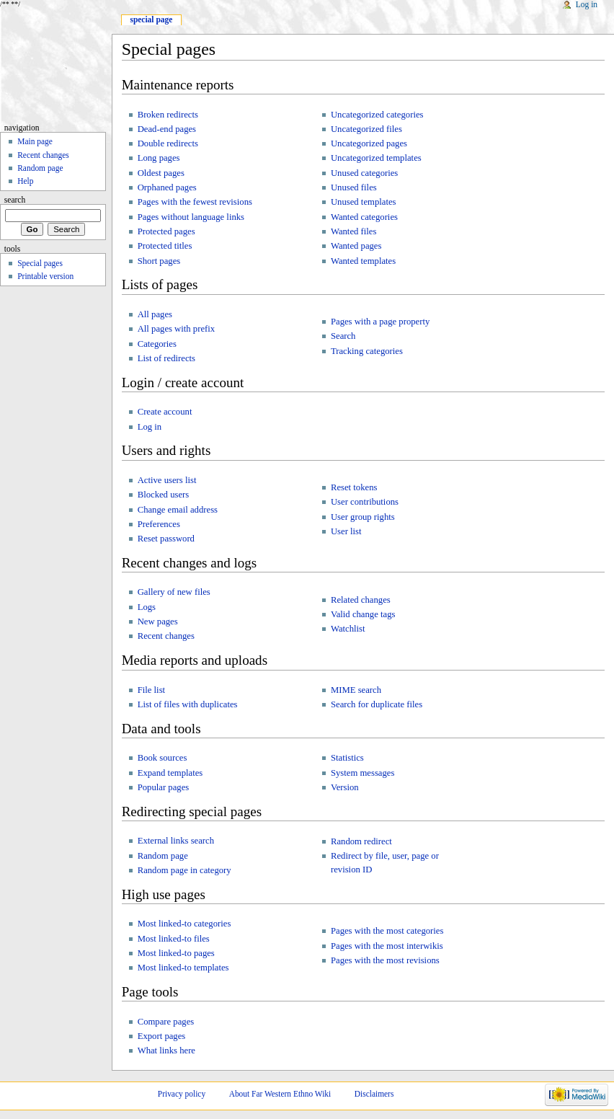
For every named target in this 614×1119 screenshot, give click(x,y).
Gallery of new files (174, 592)
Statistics (347, 758)
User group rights (363, 517)
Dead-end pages (167, 129)
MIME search (356, 690)
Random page (163, 856)
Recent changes (166, 636)
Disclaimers (374, 1093)
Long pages (159, 158)
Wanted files (353, 231)
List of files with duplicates (188, 704)
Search (343, 336)
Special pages (40, 263)
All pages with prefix (176, 329)
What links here (166, 1050)
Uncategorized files (366, 129)
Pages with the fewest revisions (195, 202)
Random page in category (184, 870)
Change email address (178, 510)
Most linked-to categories (184, 924)
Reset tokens (354, 487)
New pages (158, 621)
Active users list (167, 480)
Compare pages (166, 1022)
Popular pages (164, 787)
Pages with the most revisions (385, 960)
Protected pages (166, 231)
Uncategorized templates (376, 158)
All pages (155, 314)
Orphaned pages (167, 187)
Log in (149, 427)
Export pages (162, 1036)
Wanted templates (363, 261)
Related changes (361, 600)
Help (25, 181)
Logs (147, 607)
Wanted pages (356, 246)
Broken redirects (168, 115)
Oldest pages (161, 173)
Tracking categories (367, 351)
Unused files (354, 187)
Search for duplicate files (376, 704)
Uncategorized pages (369, 143)
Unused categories (364, 173)
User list (346, 531)
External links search (176, 841)
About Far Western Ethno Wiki (280, 1093)
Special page (151, 19)
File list (151, 690)
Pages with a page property (380, 322)
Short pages (159, 261)
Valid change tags (363, 614)
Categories (157, 344)
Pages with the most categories (387, 931)
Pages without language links (191, 217)
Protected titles (165, 246)
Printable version (45, 276)
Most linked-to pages (176, 953)
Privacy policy (181, 1093)
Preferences (159, 524)
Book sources (162, 758)
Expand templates (170, 773)
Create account (165, 412)
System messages (362, 773)
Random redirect (361, 841)
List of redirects (166, 358)
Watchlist (348, 629)
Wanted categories (364, 217)
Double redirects (168, 143)
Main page (35, 141)
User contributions (365, 502)
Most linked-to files (174, 939)
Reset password (166, 539)
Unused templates (363, 202)
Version (345, 787)
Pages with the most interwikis (387, 946)
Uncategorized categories (377, 115)
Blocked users (164, 495)
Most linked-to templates (183, 968)
